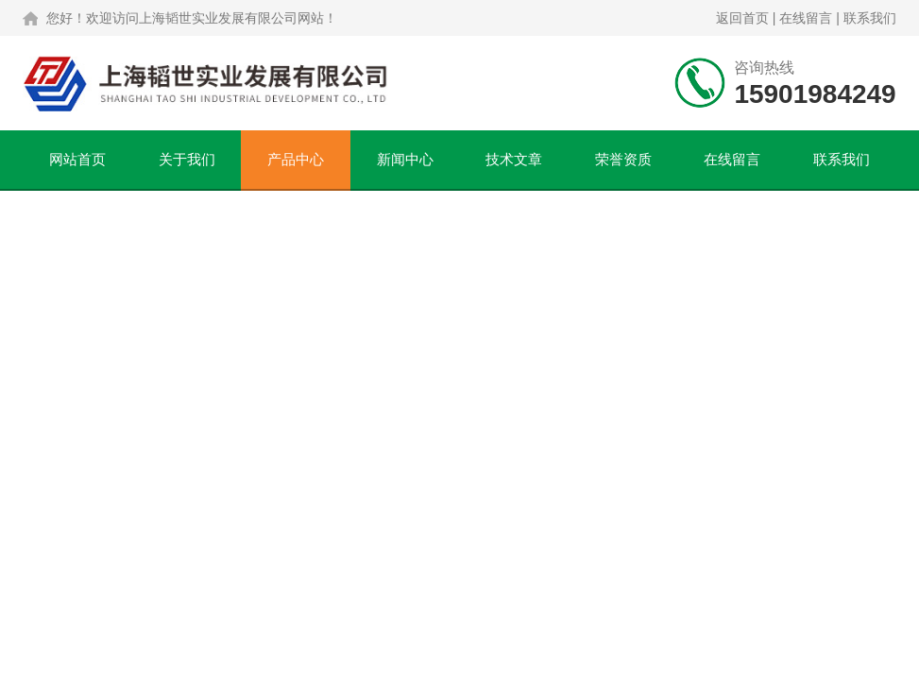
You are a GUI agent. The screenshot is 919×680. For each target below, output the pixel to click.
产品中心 (295, 159)
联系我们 (869, 18)
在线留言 (805, 18)
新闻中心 (405, 159)
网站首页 (77, 159)
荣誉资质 (623, 159)
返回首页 (742, 18)
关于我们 (187, 159)
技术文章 (513, 159)
